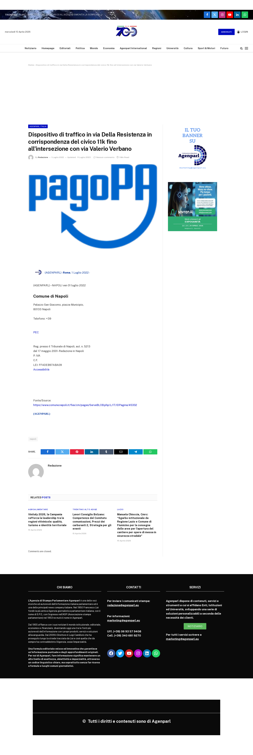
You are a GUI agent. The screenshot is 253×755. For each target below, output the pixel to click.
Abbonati (226, 32)
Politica (80, 48)
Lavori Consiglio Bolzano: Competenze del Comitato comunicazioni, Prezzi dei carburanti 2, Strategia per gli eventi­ (92, 521)
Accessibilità (41, 369)
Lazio (120, 509)
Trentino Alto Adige (85, 509)
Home (31, 65)
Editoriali (65, 48)
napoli (33, 438)
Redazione (43, 157)
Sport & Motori (206, 48)
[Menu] (246, 48)
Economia (109, 48)
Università (172, 48)
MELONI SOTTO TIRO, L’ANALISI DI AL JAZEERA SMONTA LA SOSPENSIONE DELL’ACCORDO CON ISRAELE (63, 14)
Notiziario (30, 48)
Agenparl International (133, 48)
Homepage (48, 48)
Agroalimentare (38, 509)
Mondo (94, 48)
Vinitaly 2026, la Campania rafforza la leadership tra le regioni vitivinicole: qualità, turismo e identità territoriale (47, 519)
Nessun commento (104, 157)
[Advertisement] (126, 95)
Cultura (188, 48)
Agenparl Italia (37, 126)
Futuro (224, 48)
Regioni (156, 48)
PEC (36, 332)
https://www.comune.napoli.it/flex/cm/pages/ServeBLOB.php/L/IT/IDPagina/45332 (85, 404)
